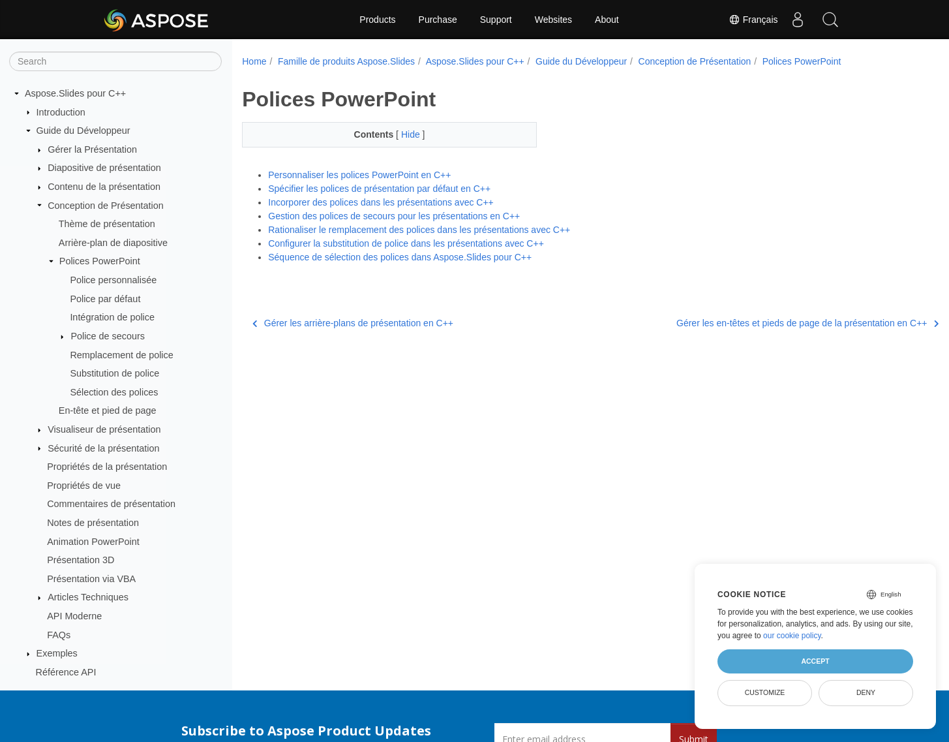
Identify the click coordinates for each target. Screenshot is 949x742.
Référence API (66, 672)
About (607, 19)
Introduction (61, 112)
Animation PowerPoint (93, 541)
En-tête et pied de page (108, 410)
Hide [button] (401, 134)
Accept (815, 661)
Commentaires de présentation (111, 504)
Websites (553, 19)
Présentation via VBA (91, 579)
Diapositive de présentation (104, 167)
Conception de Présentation (106, 205)
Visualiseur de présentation (104, 429)
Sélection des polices (114, 392)
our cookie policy (792, 635)
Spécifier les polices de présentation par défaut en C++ (379, 188)
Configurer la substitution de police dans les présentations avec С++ (406, 243)
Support (496, 19)
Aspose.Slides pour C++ (75, 93)
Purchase (438, 19)
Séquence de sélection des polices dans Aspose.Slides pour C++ (400, 257)
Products (377, 19)
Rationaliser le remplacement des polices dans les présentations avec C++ (419, 229)
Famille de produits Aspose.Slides (346, 61)
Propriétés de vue (84, 485)
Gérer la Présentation (92, 149)
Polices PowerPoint (99, 261)
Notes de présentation (93, 523)
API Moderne (74, 616)
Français (753, 19)
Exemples (57, 653)
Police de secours (107, 336)
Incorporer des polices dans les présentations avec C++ (381, 202)
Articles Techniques (88, 597)
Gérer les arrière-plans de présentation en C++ (352, 323)
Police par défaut (105, 299)
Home (254, 61)
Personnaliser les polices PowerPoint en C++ (359, 175)
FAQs (58, 635)
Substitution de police (114, 373)
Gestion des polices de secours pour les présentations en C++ (394, 216)
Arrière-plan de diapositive (113, 243)
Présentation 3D (80, 560)
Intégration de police (112, 317)
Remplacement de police (121, 355)
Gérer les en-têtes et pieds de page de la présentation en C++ (758, 323)
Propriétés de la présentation (107, 466)
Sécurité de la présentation (103, 448)
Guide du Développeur (83, 130)
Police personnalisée (113, 280)
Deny (865, 692)
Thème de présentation (107, 224)
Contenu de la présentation (104, 186)
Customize (765, 692)
